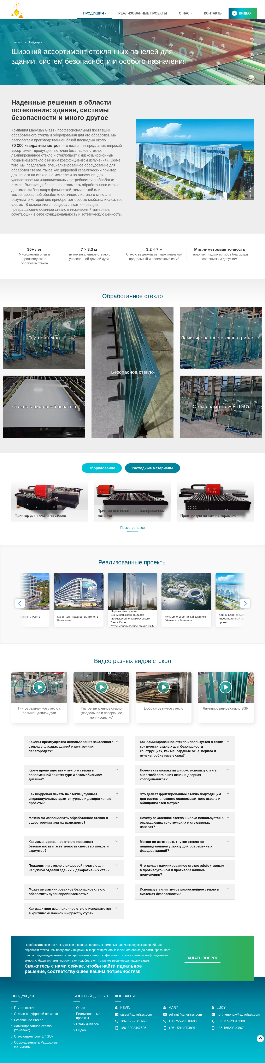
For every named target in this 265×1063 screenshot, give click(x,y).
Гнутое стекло (44, 337)
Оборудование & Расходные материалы (36, 1044)
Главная (16, 42)
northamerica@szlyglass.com (238, 1014)
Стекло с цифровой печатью (44, 406)
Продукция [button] (93, 13)
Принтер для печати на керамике (208, 515)
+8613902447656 (133, 1028)
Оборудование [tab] (101, 468)
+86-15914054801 (182, 1028)
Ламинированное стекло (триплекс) (221, 337)
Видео (245, 13)
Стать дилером (88, 1024)
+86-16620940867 (230, 1028)
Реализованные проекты (142, 13)
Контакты (213, 13)
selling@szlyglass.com (185, 1014)
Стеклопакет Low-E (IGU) (221, 406)
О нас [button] (184, 13)
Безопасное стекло (132, 372)
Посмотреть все (132, 527)
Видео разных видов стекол (132, 661)
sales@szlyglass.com (136, 1014)
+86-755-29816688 (134, 1021)
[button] (245, 603)
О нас (80, 1008)
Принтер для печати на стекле (40, 515)
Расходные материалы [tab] (152, 468)
